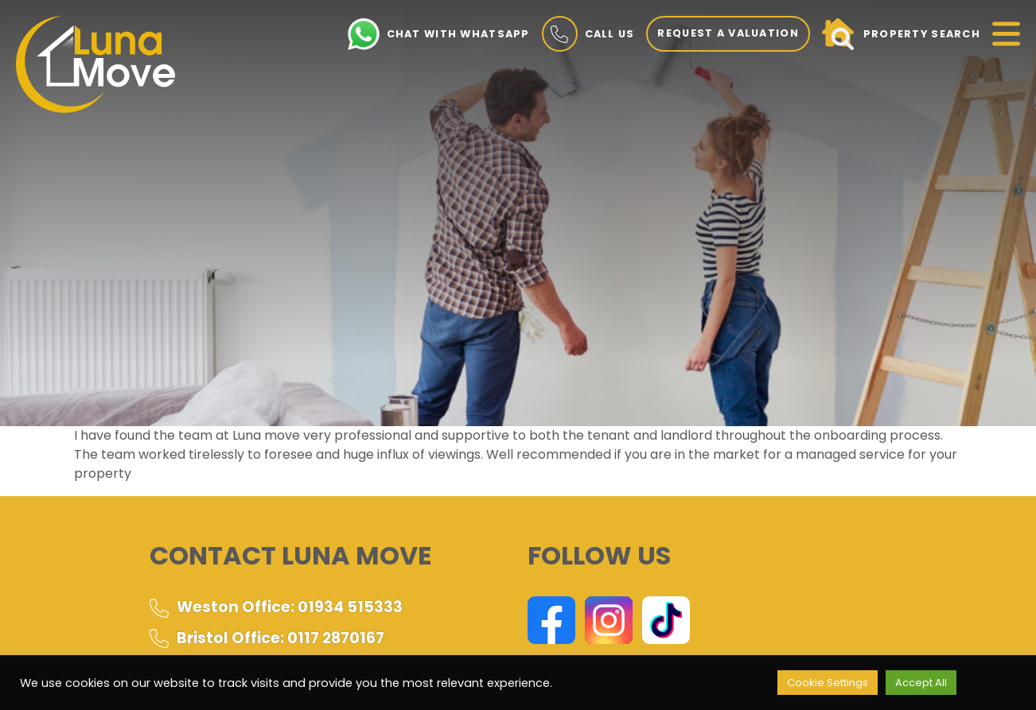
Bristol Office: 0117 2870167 (267, 638)
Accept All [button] (921, 682)
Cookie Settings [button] (827, 682)
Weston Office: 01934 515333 (276, 607)
